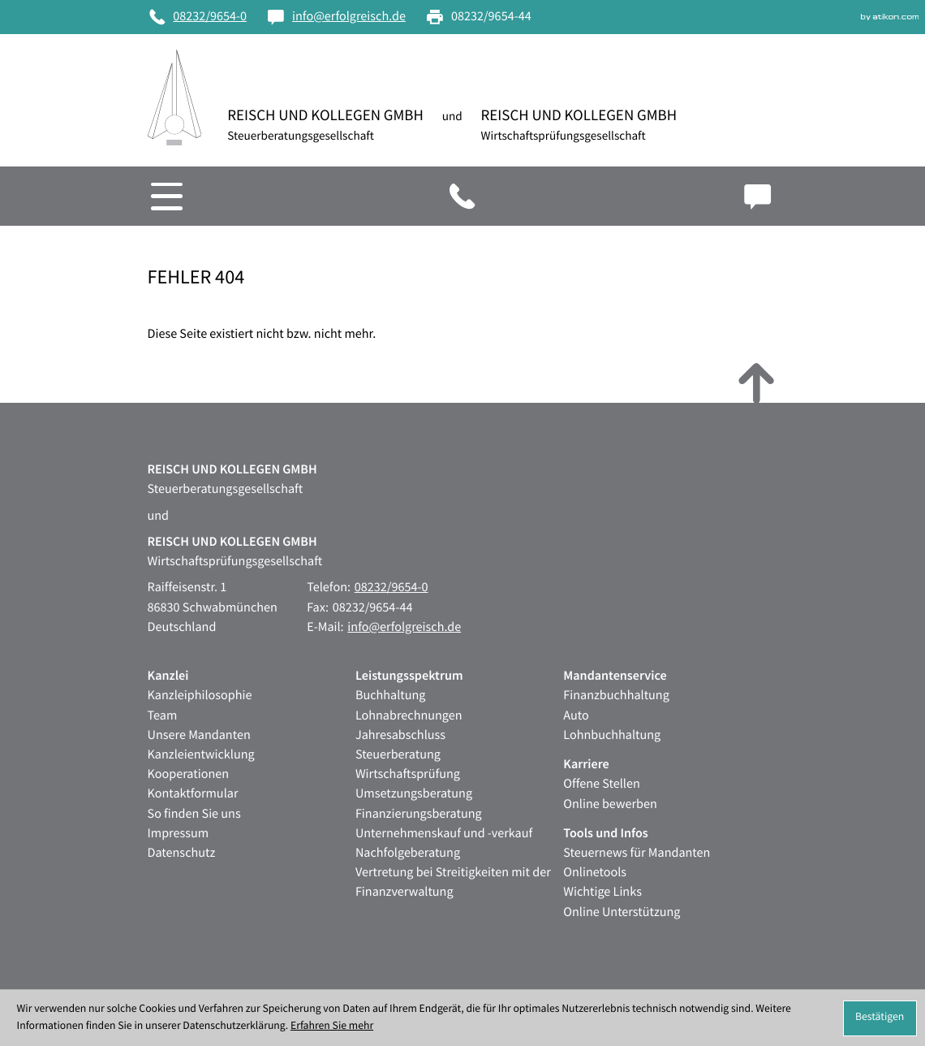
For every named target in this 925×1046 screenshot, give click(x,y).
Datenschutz (182, 853)
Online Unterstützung (621, 912)
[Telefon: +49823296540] (197, 17)
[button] (590, 196)
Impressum (178, 833)
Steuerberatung (398, 754)
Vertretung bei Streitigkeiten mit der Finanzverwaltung (453, 882)
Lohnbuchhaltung (611, 735)
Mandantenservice (614, 676)
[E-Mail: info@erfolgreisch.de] (336, 17)
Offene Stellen (601, 784)
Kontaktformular (193, 793)
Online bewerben (609, 804)
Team (163, 715)
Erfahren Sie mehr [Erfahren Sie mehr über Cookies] (331, 1026)
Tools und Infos (605, 833)
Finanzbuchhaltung (616, 695)
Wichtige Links (602, 892)
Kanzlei (168, 676)
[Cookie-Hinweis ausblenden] (880, 1018)
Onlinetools (594, 872)
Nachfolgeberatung (407, 853)
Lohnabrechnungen (408, 715)
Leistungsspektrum (409, 676)
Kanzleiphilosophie (200, 695)
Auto (575, 715)
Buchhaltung (390, 695)
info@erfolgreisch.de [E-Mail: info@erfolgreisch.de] (404, 627)
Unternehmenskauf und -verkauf (443, 833)
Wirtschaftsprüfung (407, 774)
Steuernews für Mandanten (636, 853)
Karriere (586, 764)
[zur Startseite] (175, 97)
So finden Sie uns (194, 814)
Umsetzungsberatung (413, 793)
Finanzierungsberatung (418, 814)
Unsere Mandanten (199, 735)
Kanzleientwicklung (201, 754)
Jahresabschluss (400, 735)
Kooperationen (189, 774)
